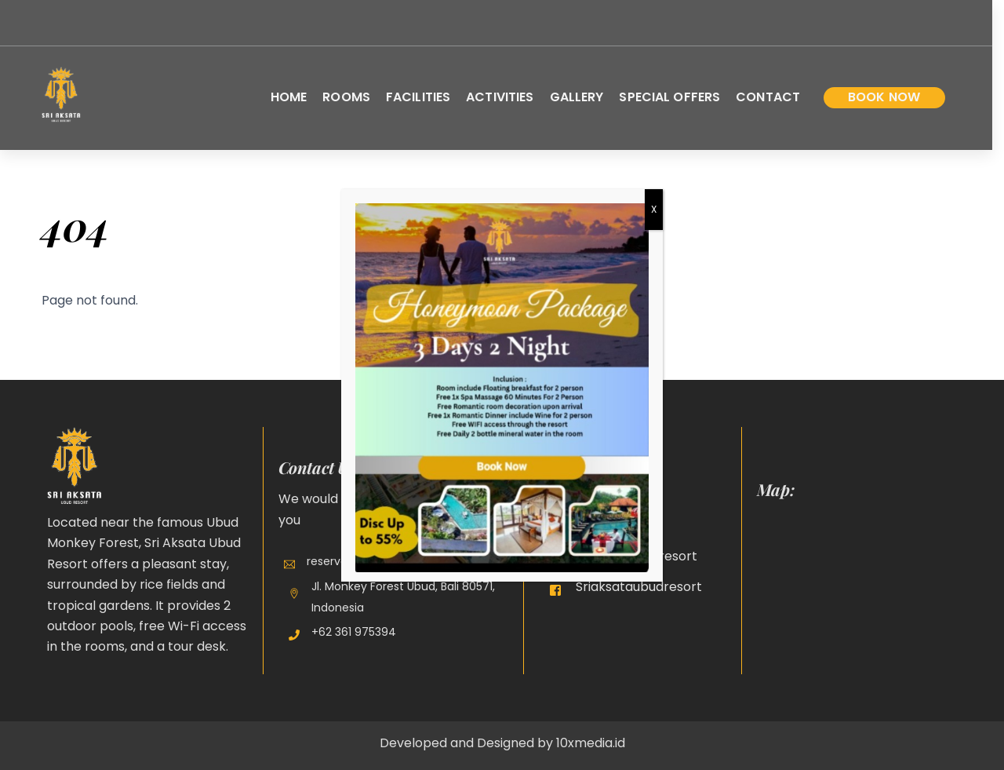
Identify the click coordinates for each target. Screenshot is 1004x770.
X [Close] (654, 209)
